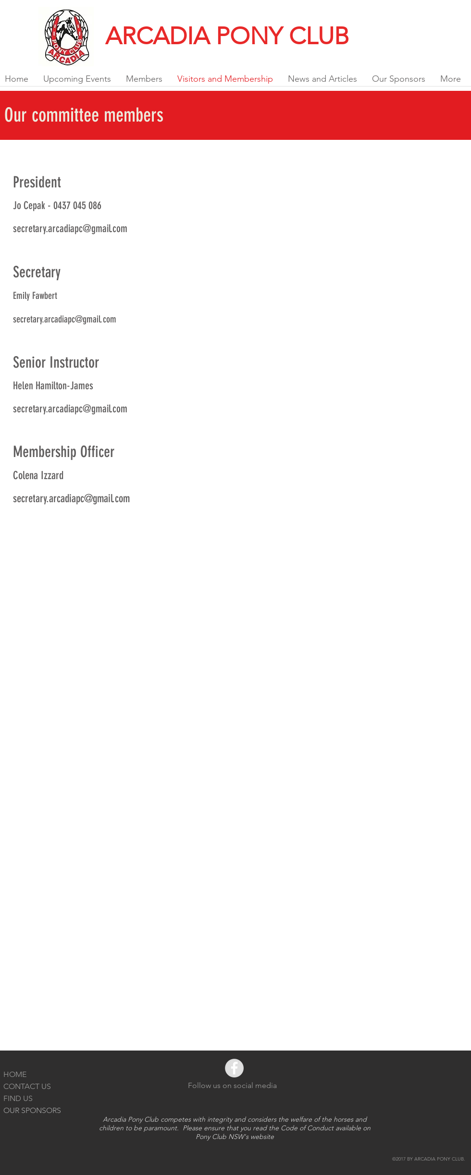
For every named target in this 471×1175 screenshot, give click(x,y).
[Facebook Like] (447, 11)
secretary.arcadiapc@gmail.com (70, 228)
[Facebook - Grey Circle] (234, 1068)
